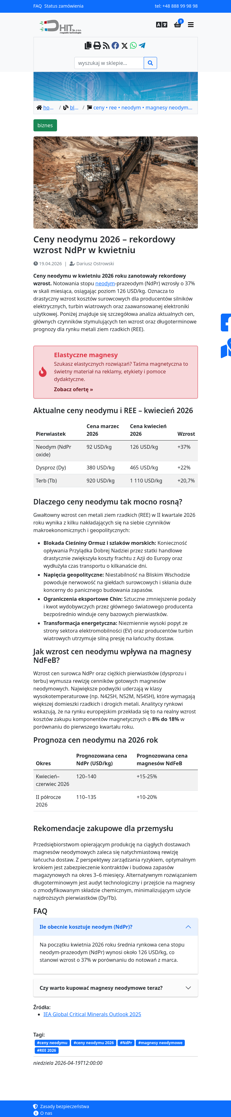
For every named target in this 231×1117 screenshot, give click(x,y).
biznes (45, 125)
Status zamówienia (63, 6)
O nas (42, 1113)
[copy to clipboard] (88, 46)
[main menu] (191, 25)
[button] (160, 25)
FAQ (37, 6)
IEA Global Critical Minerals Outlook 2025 (92, 1014)
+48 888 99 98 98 (180, 6)
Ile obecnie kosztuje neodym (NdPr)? (86, 926)
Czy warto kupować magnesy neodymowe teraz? (101, 987)
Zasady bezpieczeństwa (61, 1106)
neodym (105, 283)
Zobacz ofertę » (73, 389)
